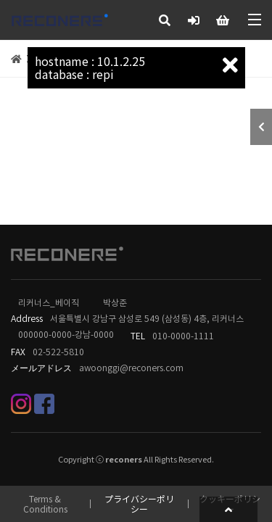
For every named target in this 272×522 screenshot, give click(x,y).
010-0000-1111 (183, 336)
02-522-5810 (58, 352)
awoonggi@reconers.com (131, 367)
